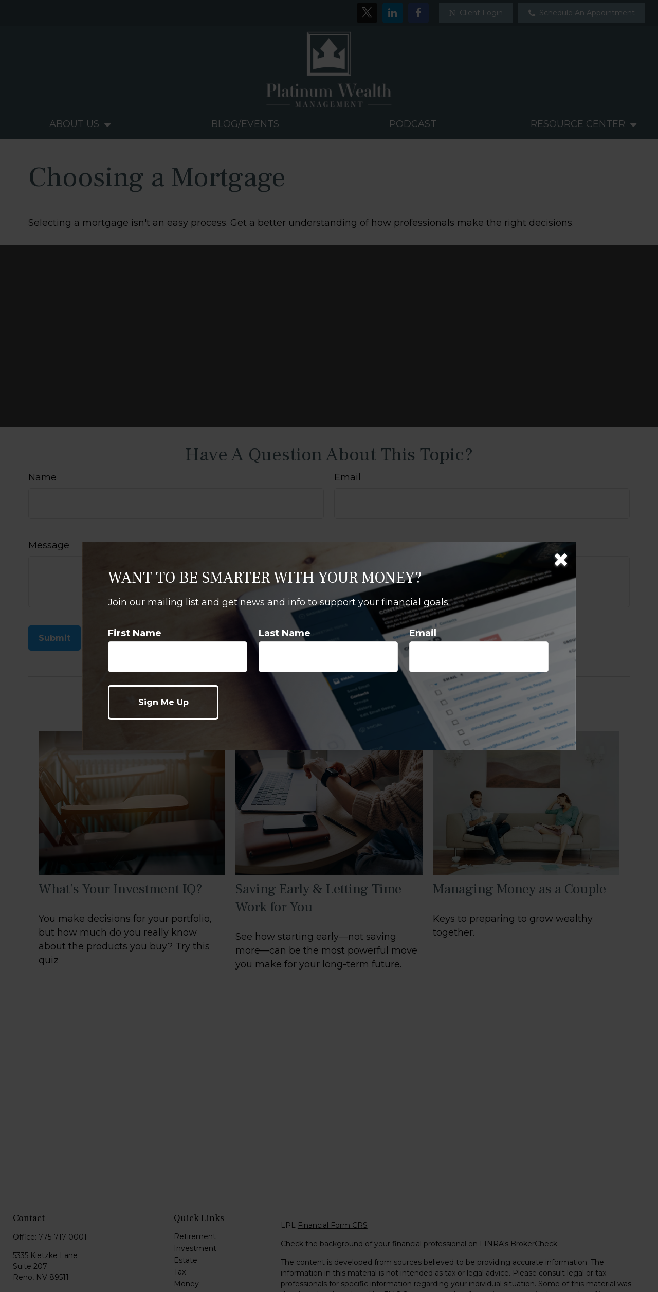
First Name (134, 633)
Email (422, 633)
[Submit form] (163, 702)
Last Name (284, 633)
